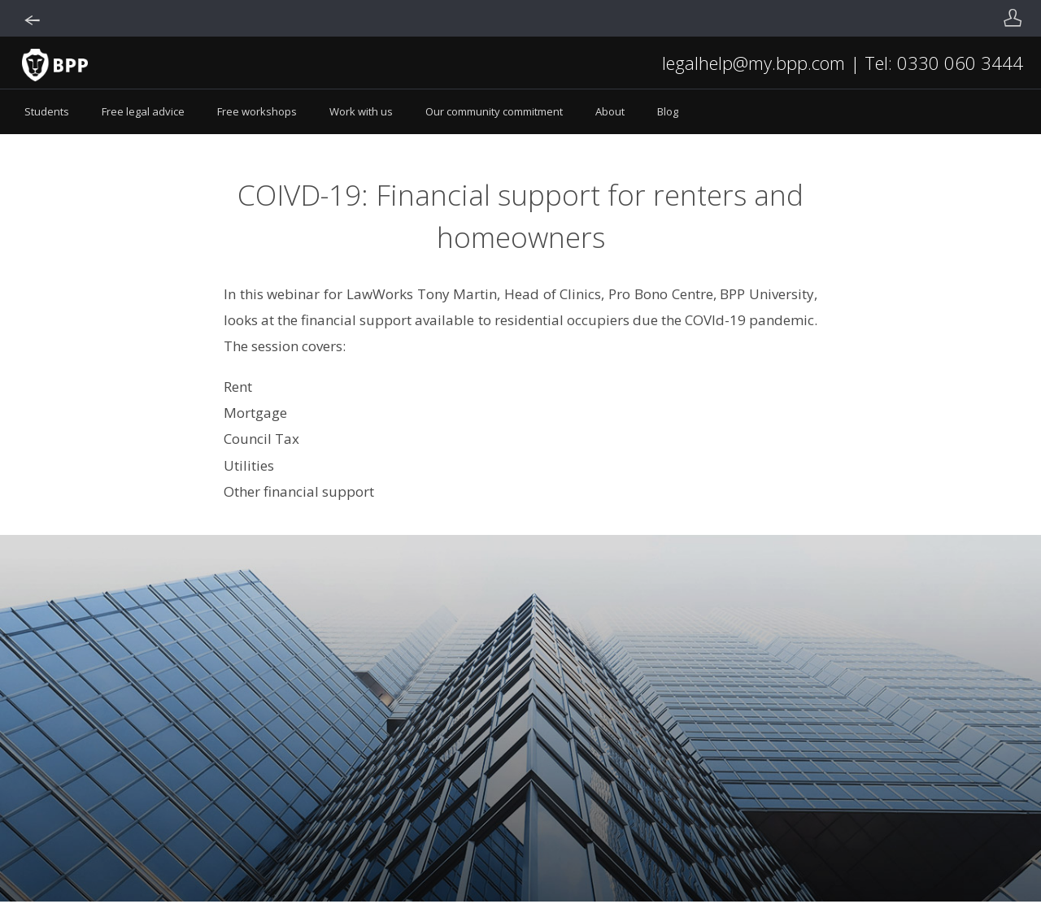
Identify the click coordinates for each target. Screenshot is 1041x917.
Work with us (361, 111)
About (610, 111)
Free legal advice (143, 111)
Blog (667, 111)
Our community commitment (494, 111)
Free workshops (257, 111)
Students (46, 111)
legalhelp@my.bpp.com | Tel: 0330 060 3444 (842, 62)
